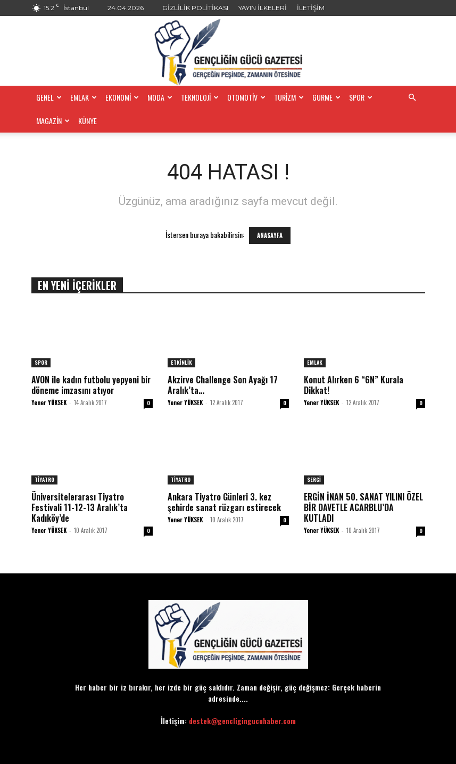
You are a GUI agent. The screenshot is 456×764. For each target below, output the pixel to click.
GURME (326, 97)
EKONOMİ (122, 97)
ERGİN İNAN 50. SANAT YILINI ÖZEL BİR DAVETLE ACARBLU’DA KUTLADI (363, 507)
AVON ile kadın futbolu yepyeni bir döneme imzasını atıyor (91, 385)
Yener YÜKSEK (49, 402)
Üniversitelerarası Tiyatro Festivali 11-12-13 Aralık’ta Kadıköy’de (79, 507)
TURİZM (289, 97)
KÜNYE (87, 120)
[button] (412, 98)
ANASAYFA (270, 235)
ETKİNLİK (181, 362)
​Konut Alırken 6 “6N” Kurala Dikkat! (353, 385)
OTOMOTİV (246, 97)
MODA (159, 97)
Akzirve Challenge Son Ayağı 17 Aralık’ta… (223, 385)
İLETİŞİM (311, 8)
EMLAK (83, 97)
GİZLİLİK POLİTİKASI (195, 8)
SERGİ (314, 479)
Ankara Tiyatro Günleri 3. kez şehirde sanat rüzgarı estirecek (224, 502)
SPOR (360, 97)
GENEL (49, 97)
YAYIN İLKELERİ (262, 8)
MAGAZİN (53, 120)
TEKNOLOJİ (200, 97)
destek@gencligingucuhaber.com (242, 720)
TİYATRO (44, 479)
